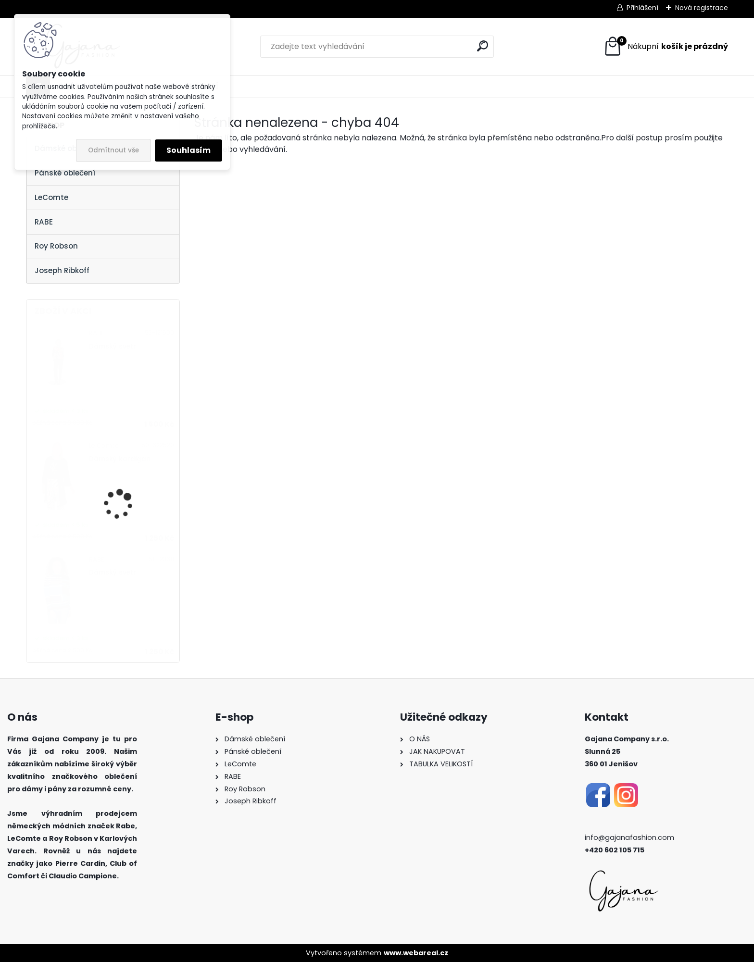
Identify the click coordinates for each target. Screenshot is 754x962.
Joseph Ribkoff (62, 270)
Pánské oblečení (65, 173)
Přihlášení (642, 7)
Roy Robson (56, 246)
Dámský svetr (112, 346)
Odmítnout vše (113, 150)
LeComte (51, 197)
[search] (482, 45)
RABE (44, 222)
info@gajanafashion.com (629, 837)
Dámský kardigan (120, 458)
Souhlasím (188, 150)
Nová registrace (701, 7)
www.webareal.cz (416, 953)
